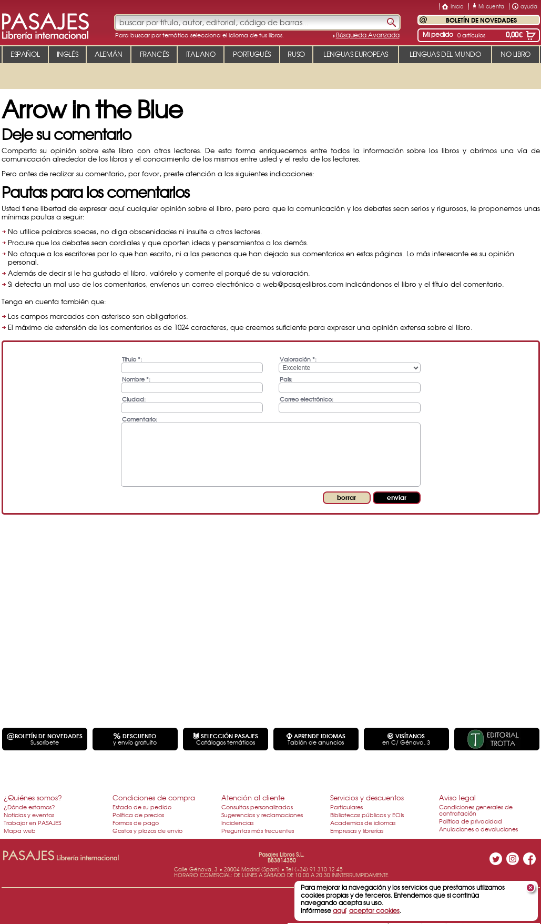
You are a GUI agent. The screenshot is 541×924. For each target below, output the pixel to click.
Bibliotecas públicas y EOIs (367, 814)
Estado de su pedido (142, 806)
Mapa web (20, 830)
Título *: (132, 359)
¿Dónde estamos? (29, 806)
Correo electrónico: (306, 399)
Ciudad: (134, 399)
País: (286, 379)
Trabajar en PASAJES (32, 822)
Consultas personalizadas (257, 806)
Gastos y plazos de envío (147, 830)
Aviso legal (457, 797)
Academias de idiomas (362, 822)
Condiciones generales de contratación (476, 809)
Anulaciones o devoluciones (478, 829)
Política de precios (138, 814)
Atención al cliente (252, 797)
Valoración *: (298, 359)
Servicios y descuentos (367, 797)
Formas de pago (136, 822)
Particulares (346, 806)
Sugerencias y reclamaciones (262, 814)
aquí (339, 910)
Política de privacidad (470, 821)
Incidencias (237, 822)
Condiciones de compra (154, 797)
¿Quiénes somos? (33, 797)
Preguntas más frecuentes (257, 830)
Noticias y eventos (29, 814)
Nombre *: (136, 379)
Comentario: (139, 419)
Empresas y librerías (356, 830)
